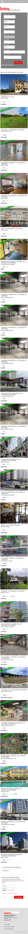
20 (25, 504)
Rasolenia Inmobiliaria (9, 915)
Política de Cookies (8, 928)
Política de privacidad (12, 893)
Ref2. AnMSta (24, 786)
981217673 (7, 920)
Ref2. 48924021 (24, 621)
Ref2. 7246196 (24, 489)
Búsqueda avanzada (7, 65)
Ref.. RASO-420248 (23, 389)
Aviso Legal (7, 924)
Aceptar (10, 893)
